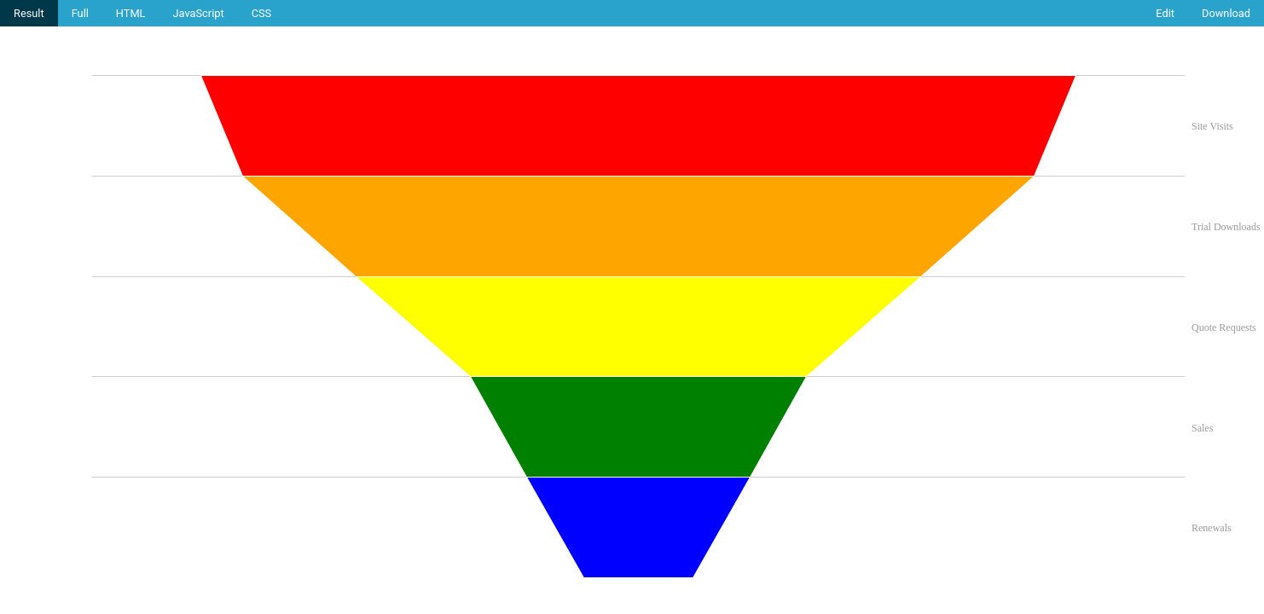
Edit (1165, 13)
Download (1226, 13)
